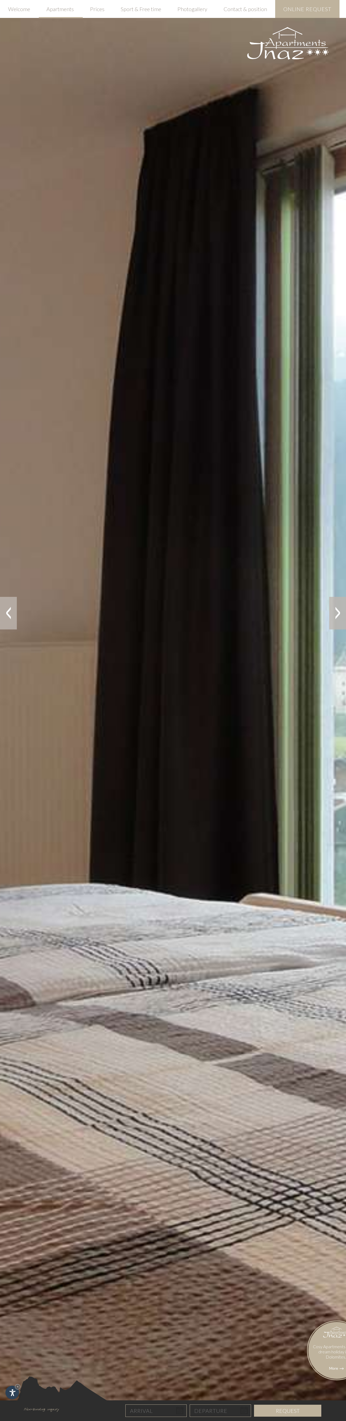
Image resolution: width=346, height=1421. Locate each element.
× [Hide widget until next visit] (18, 1387)
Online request (307, 9)
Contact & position (245, 9)
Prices (97, 9)
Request (288, 1410)
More (336, 1395)
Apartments (60, 9)
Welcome (19, 9)
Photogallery (192, 9)
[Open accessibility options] (12, 1392)
